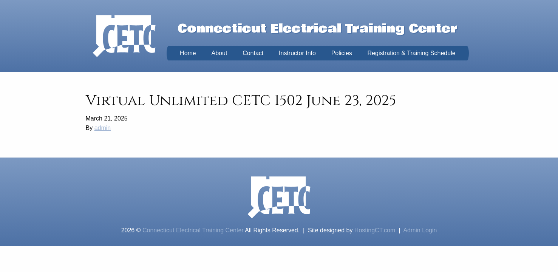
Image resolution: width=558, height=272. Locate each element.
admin (102, 128)
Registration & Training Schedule (412, 53)
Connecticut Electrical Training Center (193, 230)
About (219, 53)
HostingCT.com (374, 230)
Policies (341, 53)
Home (188, 53)
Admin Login (420, 230)
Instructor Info (297, 53)
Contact (253, 53)
